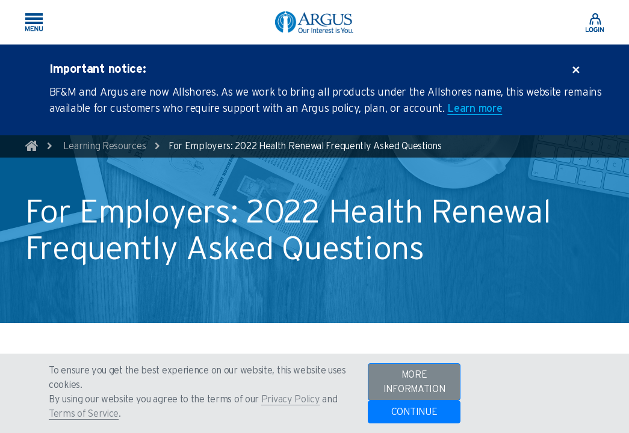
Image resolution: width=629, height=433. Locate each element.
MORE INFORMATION (414, 382)
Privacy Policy (290, 399)
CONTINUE (414, 412)
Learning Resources (104, 146)
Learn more (474, 108)
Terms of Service (84, 414)
